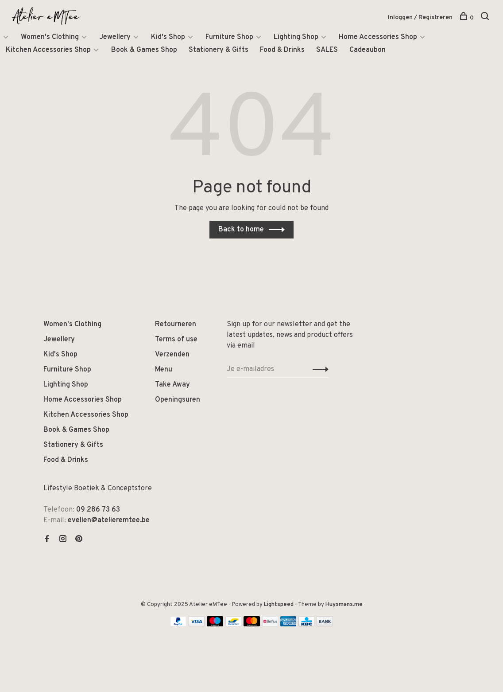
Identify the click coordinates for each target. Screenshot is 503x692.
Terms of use (176, 339)
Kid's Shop (168, 37)
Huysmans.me (344, 604)
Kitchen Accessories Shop (48, 50)
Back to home (241, 229)
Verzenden (172, 354)
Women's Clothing (50, 37)
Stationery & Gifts (218, 50)
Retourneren (175, 324)
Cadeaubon (367, 50)
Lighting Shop (296, 37)
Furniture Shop (229, 37)
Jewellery (115, 37)
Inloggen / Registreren (420, 17)
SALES (327, 50)
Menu (163, 369)
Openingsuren (177, 399)
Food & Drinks (282, 50)
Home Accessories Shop (378, 37)
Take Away (172, 384)
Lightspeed (279, 604)
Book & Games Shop (144, 50)
